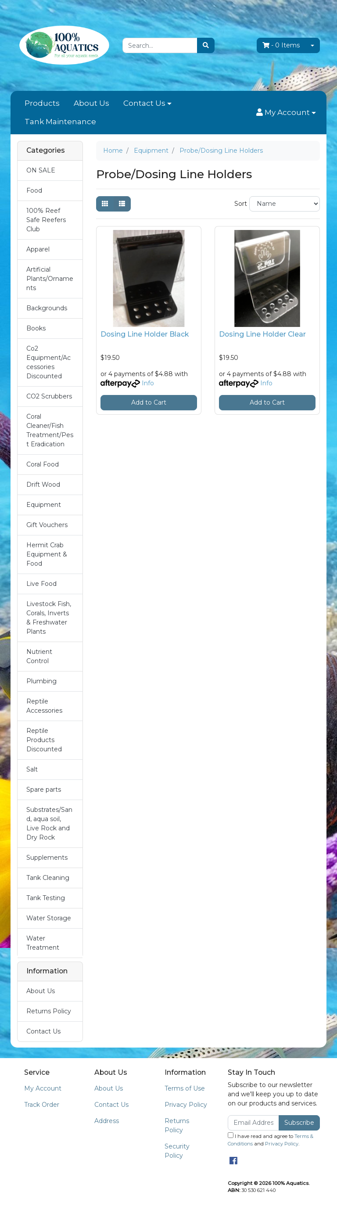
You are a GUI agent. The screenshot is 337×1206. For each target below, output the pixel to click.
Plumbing (41, 681)
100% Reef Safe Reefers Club (46, 220)
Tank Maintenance (60, 121)
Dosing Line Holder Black (144, 334)
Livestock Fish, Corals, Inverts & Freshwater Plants (48, 617)
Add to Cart (148, 402)
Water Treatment (42, 942)
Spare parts (43, 789)
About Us (91, 103)
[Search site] (206, 45)
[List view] (122, 204)
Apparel (38, 249)
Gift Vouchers (47, 525)
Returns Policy (48, 1011)
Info (148, 383)
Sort (240, 204)
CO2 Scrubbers (49, 396)
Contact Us (144, 103)
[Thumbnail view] (105, 204)
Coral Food (42, 464)
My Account (42, 1088)
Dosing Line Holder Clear (262, 334)
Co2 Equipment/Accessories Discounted (48, 362)
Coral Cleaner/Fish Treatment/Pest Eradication (49, 430)
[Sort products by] (284, 204)
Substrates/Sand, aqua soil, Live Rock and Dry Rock (49, 823)
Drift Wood (43, 484)
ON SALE (40, 170)
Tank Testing (45, 898)
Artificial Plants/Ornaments (49, 279)
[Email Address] (253, 1123)
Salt (32, 769)
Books (36, 328)
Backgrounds (46, 308)
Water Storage (48, 918)
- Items (281, 45)
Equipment (43, 505)
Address (106, 1121)
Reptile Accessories (44, 705)
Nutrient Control (39, 656)
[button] (286, 113)
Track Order (41, 1105)
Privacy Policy (186, 1105)
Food (34, 190)
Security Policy (177, 1150)
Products (42, 103)
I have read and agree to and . (270, 1139)
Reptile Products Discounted (44, 740)
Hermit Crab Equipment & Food (46, 554)
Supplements (47, 857)
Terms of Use (185, 1088)
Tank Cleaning (47, 878)
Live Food (41, 584)
